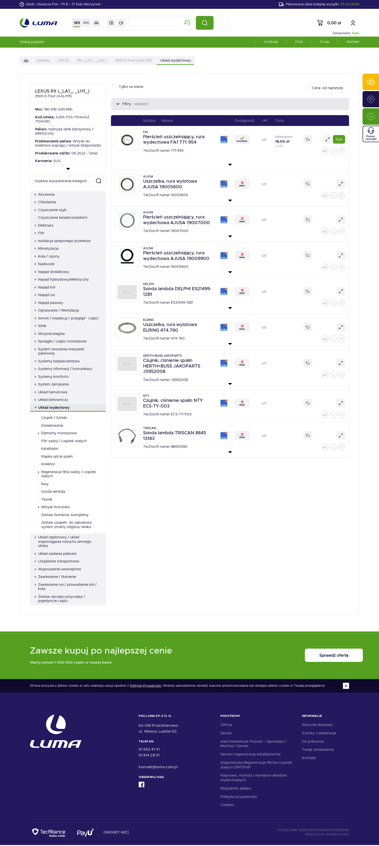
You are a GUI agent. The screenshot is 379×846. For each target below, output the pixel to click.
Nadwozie (44, 265)
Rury (43, 484)
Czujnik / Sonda (52, 418)
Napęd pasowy (49, 303)
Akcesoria (44, 195)
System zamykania (52, 385)
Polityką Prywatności (146, 687)
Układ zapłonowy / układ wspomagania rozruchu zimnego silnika (63, 542)
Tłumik (45, 500)
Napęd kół (45, 288)
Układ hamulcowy (51, 393)
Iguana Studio (337, 835)
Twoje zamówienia (318, 750)
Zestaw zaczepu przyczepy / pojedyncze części (60, 599)
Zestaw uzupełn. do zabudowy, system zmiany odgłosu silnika (65, 525)
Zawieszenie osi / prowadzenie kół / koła (66, 587)
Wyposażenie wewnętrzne (58, 570)
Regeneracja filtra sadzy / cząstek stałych (67, 474)
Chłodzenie (45, 203)
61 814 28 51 (149, 756)
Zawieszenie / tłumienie (55, 577)
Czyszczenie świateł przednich (61, 218)
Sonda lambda (51, 492)
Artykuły (271, 43)
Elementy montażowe (57, 434)
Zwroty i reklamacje (319, 734)
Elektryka (44, 226)
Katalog (43, 61)
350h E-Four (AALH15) (133, 61)
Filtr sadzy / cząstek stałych (62, 441)
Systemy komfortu (51, 377)
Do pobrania (313, 742)
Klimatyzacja (46, 249)
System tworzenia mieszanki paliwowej (59, 352)
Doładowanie (50, 426)
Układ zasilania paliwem (56, 554)
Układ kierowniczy (51, 400)
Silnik (40, 327)
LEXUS (63, 61)
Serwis (226, 734)
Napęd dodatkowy (52, 272)
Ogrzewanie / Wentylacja (57, 311)
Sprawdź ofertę (318, 656)
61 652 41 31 (149, 750)
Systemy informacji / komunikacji (63, 370)
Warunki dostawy (317, 725)
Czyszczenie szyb (51, 210)
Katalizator (48, 449)
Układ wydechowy (52, 408)
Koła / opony (47, 257)
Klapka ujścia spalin (55, 457)
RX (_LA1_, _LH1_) (92, 61)
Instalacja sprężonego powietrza (63, 241)
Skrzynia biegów (50, 334)
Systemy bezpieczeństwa (57, 362)
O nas (324, 43)
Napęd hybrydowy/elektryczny (62, 280)
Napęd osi (45, 296)
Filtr (39, 234)
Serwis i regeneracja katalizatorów (250, 755)
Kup (339, 140)
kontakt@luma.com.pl (158, 767)
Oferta (226, 725)
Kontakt (353, 43)
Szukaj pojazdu (32, 43)
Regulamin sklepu (235, 789)
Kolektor (46, 465)
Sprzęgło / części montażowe (61, 342)
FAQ (299, 43)
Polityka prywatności (238, 797)
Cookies (227, 806)
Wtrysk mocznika (54, 508)
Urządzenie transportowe (57, 562)
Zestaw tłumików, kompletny (63, 515)
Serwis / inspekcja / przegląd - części (66, 319)
